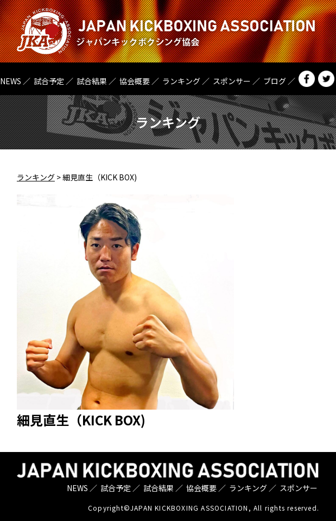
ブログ (274, 81)
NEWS (10, 81)
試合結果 (92, 81)
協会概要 (134, 81)
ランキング (181, 81)
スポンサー (232, 81)
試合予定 (49, 81)
